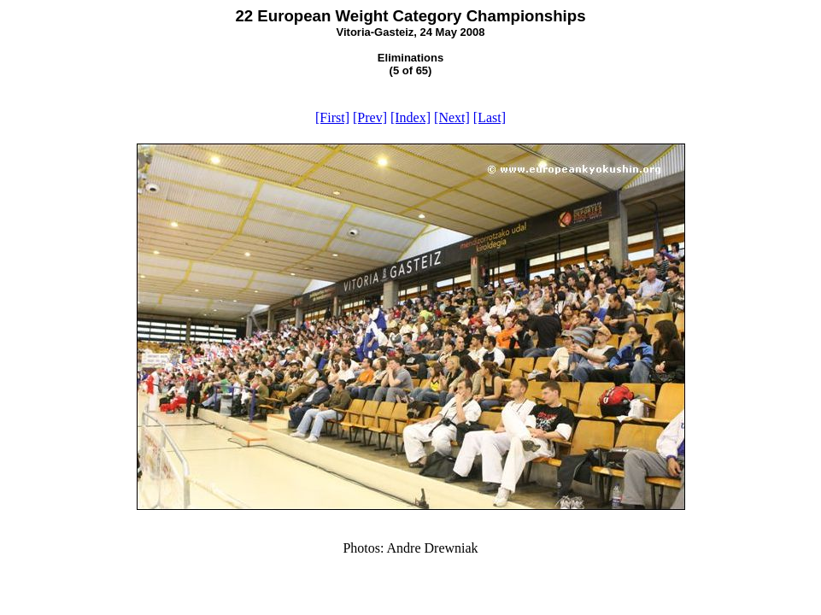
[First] (332, 117)
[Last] (489, 117)
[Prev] (370, 117)
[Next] (452, 117)
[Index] (410, 117)
